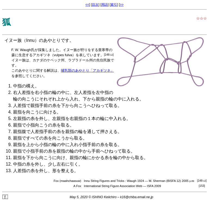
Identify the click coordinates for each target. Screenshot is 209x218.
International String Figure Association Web (113, 186)
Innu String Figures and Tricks (104, 180)
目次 (95, 5)
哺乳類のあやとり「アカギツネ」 (87, 70)
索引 (113, 5)
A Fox (77, 186)
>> (122, 5)
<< (87, 5)
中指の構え (24, 86)
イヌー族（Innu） (21, 40)
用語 (104, 5)
